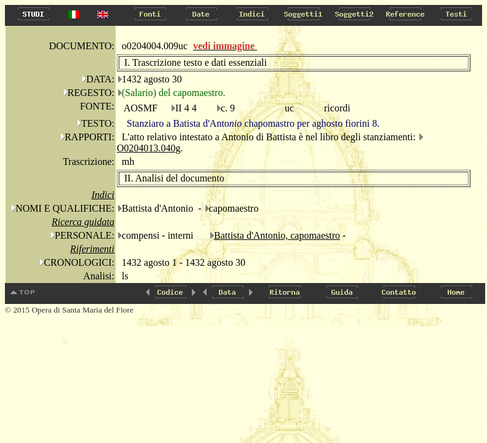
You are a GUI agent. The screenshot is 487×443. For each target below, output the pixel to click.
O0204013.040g (149, 148)
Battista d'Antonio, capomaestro (277, 235)
